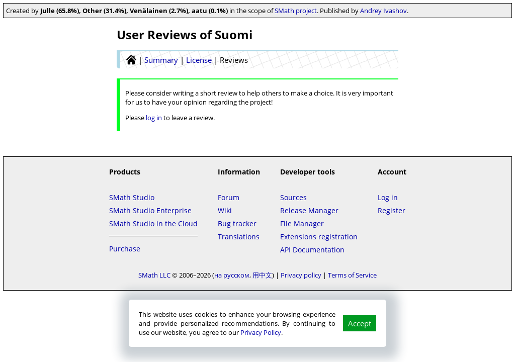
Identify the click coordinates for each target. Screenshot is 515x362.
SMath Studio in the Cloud (153, 223)
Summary (161, 60)
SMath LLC (154, 275)
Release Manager (309, 210)
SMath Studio (131, 197)
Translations (239, 236)
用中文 (262, 275)
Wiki (225, 210)
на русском (231, 275)
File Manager (302, 223)
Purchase (124, 248)
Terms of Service (352, 275)
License (199, 60)
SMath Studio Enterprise (150, 210)
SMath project (296, 10)
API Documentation (312, 249)
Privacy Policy (260, 332)
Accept (359, 323)
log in (154, 117)
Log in (388, 197)
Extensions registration (319, 236)
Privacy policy (301, 275)
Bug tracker (237, 223)
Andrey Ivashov (383, 10)
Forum (228, 197)
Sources (293, 197)
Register (391, 210)
